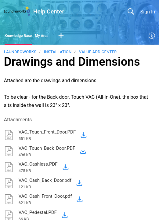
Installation (58, 52)
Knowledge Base (18, 36)
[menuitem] (152, 36)
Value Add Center (98, 52)
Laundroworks (20, 52)
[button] (61, 36)
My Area (42, 36)
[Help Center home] (17, 11)
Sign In (147, 12)
